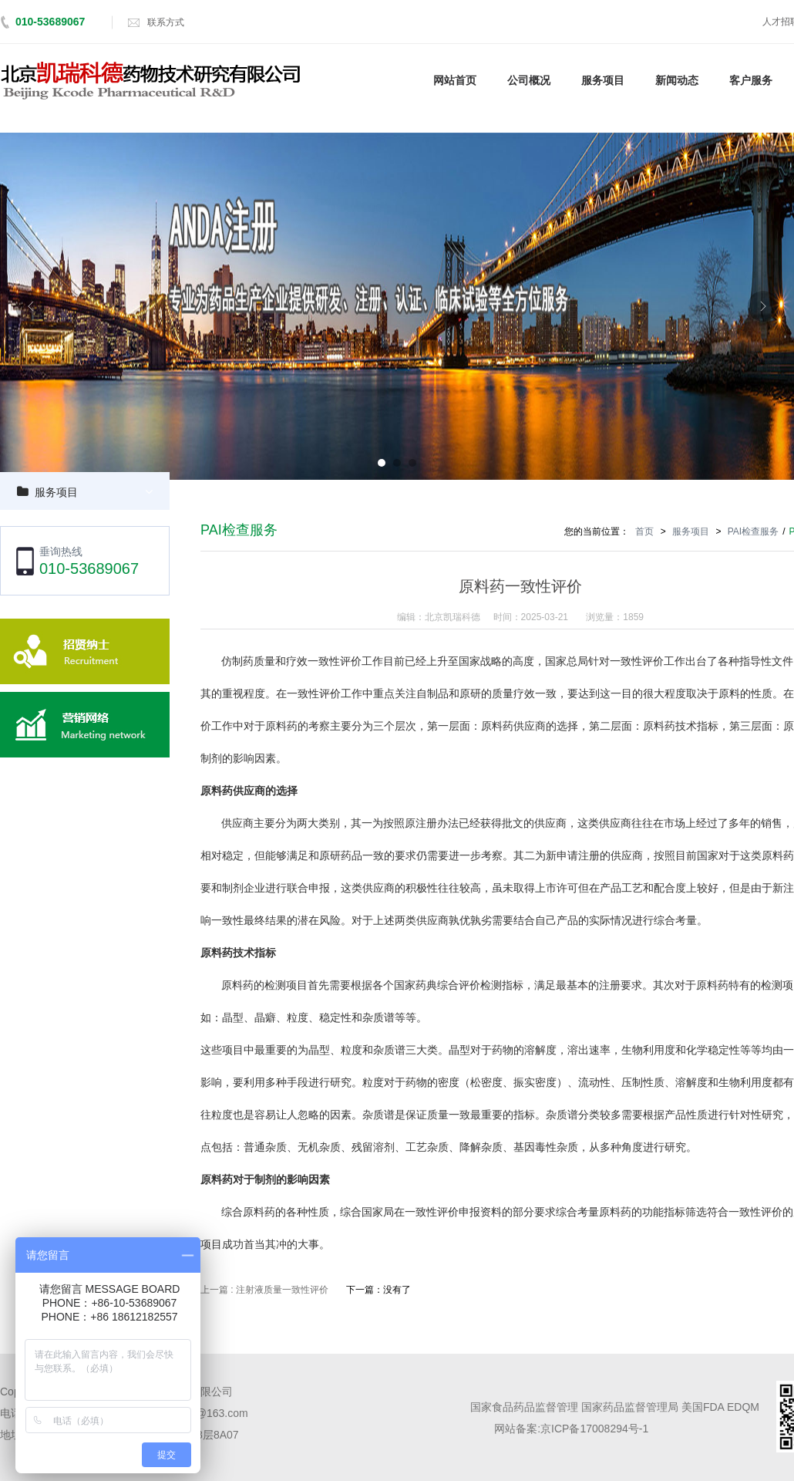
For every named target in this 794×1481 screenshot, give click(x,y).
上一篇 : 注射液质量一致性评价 (264, 1289)
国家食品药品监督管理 (524, 1407)
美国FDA (702, 1407)
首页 (644, 531)
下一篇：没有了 (378, 1289)
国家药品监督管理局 (629, 1407)
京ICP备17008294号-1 (594, 1428)
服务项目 (56, 492)
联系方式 (165, 22)
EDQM (743, 1407)
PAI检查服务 (753, 531)
